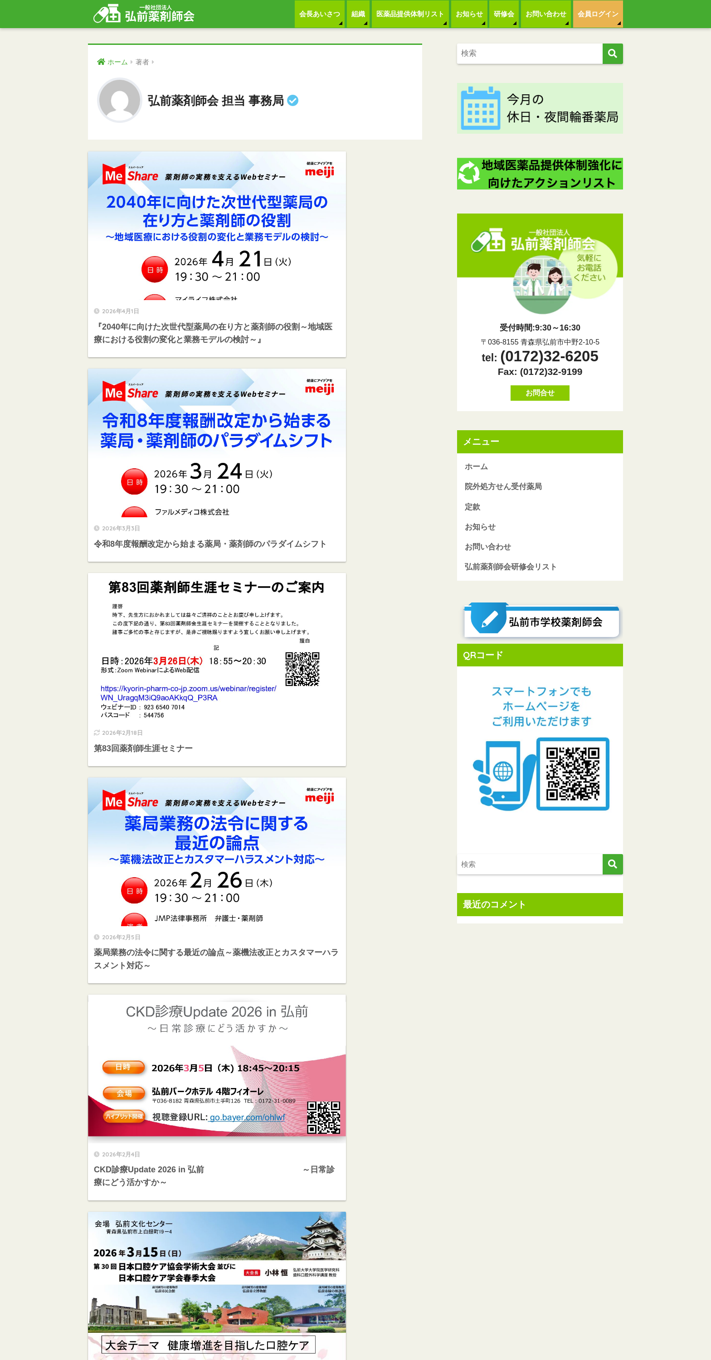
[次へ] (310, 1028)
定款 (472, 507)
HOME (356, 1324)
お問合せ (540, 393)
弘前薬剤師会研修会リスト (511, 568)
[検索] (613, 54)
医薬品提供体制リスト (410, 14)
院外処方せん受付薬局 (503, 487)
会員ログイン (598, 14)
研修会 (504, 14)
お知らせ (469, 14)
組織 (358, 14)
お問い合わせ (546, 14)
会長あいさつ (319, 14)
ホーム (476, 466)
